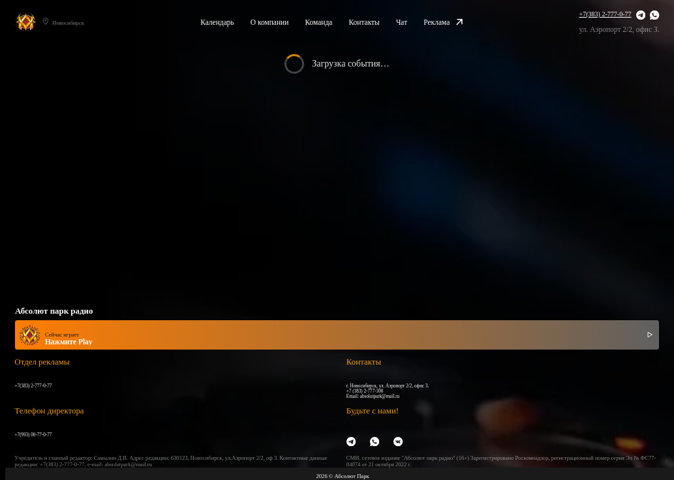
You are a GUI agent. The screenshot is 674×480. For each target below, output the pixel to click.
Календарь (217, 22)
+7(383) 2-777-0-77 (605, 14)
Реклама (443, 22)
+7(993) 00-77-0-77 (33, 435)
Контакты (363, 22)
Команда (318, 22)
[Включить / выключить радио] (649, 335)
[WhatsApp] (654, 15)
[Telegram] (640, 15)
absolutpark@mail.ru (379, 396)
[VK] (398, 442)
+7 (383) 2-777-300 (365, 391)
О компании (270, 22)
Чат (401, 22)
